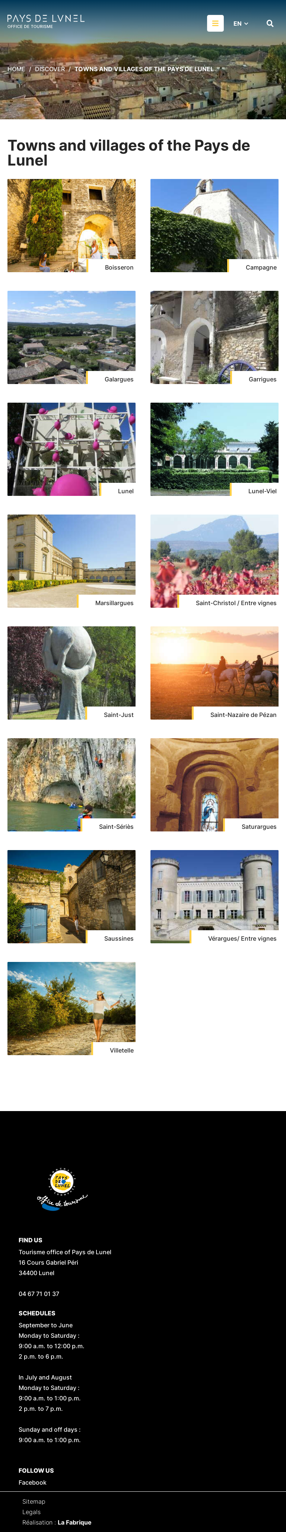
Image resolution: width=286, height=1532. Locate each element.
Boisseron (119, 267)
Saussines (119, 938)
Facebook (33, 1482)
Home (16, 69)
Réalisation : (57, 1522)
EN (237, 23)
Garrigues (263, 379)
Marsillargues (114, 603)
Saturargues (259, 826)
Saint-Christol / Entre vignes (236, 603)
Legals (31, 1512)
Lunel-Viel (262, 491)
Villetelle (122, 1050)
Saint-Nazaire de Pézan (243, 714)
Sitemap (33, 1501)
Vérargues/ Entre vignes (242, 938)
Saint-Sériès (116, 826)
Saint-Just (119, 714)
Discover (50, 69)
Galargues (119, 379)
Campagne (261, 267)
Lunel (126, 491)
